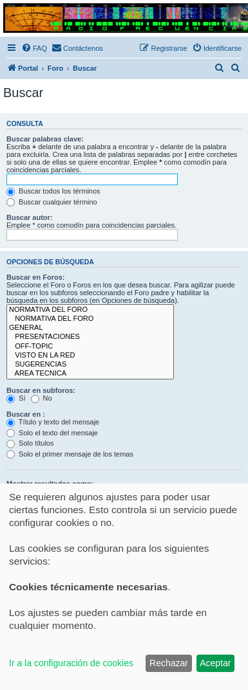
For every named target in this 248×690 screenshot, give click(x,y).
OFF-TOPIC (90, 346)
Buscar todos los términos (53, 191)
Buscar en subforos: (40, 390)
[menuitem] (34, 48)
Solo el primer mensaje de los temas (69, 454)
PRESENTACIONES (90, 336)
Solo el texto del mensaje (52, 433)
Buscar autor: (29, 217)
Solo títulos (29, 443)
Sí (15, 398)
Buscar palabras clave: (45, 139)
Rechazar (168, 663)
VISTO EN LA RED (90, 355)
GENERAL (90, 327)
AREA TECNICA (90, 373)
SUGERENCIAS (90, 364)
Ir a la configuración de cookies (71, 663)
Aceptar (215, 663)
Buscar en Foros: (35, 277)
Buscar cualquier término (51, 202)
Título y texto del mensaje (52, 422)
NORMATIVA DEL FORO (90, 309)
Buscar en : (25, 414)
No (41, 398)
